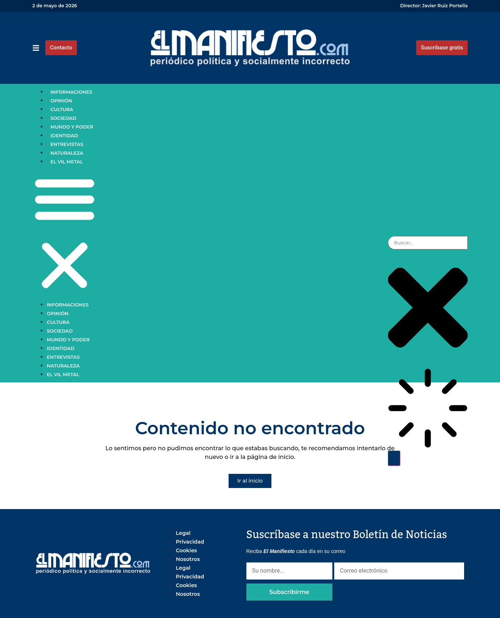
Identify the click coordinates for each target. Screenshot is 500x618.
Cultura (61, 109)
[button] (64, 233)
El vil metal (66, 161)
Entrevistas (66, 144)
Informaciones (71, 92)
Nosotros (188, 559)
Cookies (186, 550)
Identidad (64, 135)
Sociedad (63, 118)
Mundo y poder (71, 127)
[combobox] (428, 242)
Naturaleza (66, 153)
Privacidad (190, 541)
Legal (183, 533)
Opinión (61, 100)
